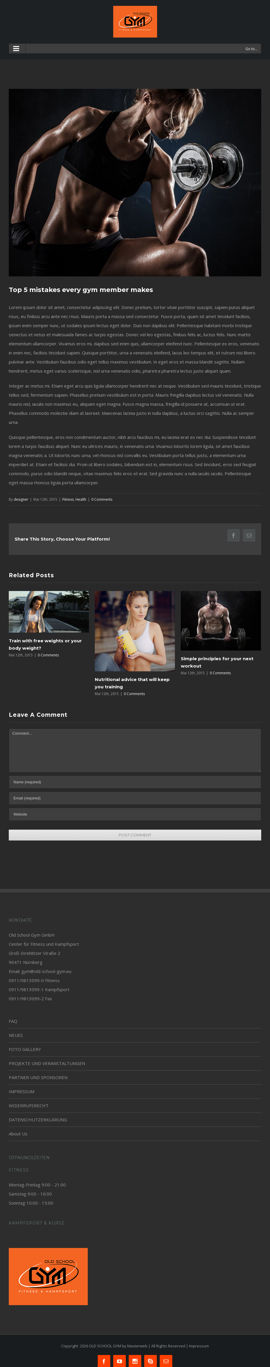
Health (80, 499)
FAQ (13, 1021)
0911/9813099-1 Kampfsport (39, 989)
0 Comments (101, 499)
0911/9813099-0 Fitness (34, 980)
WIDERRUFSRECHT (29, 1105)
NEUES (16, 1035)
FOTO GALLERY (25, 1049)
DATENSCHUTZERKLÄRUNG (38, 1120)
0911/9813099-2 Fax (30, 998)
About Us (18, 1134)
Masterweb (137, 1346)
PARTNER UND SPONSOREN (38, 1077)
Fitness (68, 499)
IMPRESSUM (21, 1091)
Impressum (199, 1346)
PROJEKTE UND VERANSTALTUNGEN (47, 1063)
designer (21, 499)
